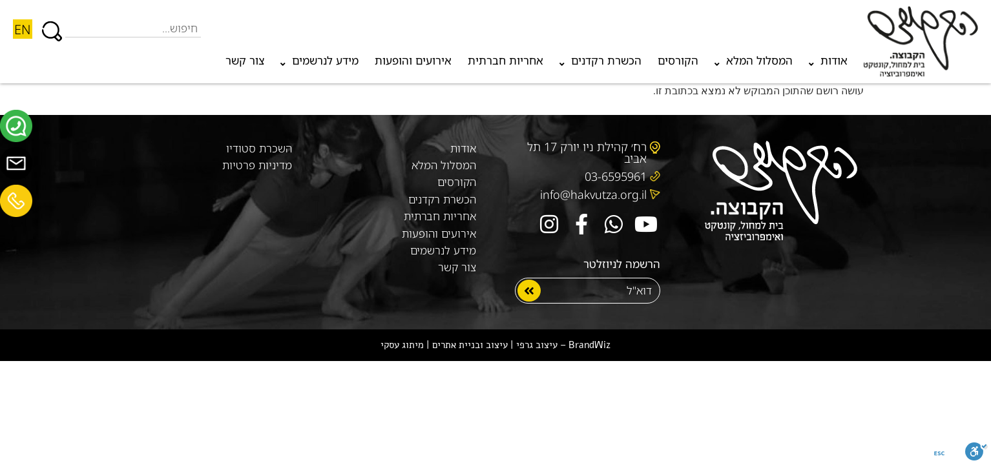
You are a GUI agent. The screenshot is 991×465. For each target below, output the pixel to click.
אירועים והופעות (413, 60)
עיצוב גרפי (537, 344)
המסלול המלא (754, 63)
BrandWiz (589, 344)
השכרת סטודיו (259, 148)
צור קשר (244, 60)
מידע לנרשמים (319, 63)
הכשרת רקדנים (600, 63)
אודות (828, 63)
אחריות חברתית (505, 60)
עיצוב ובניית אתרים (470, 344)
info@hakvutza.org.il (593, 194)
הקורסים (678, 60)
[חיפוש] (52, 25)
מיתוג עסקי (402, 344)
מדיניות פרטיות (257, 165)
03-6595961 (616, 176)
